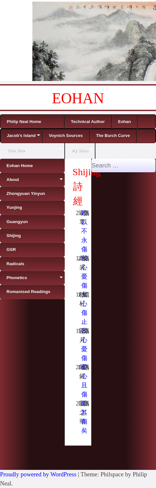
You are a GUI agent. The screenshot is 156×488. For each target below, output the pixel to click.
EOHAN (78, 98)
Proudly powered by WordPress (38, 474)
